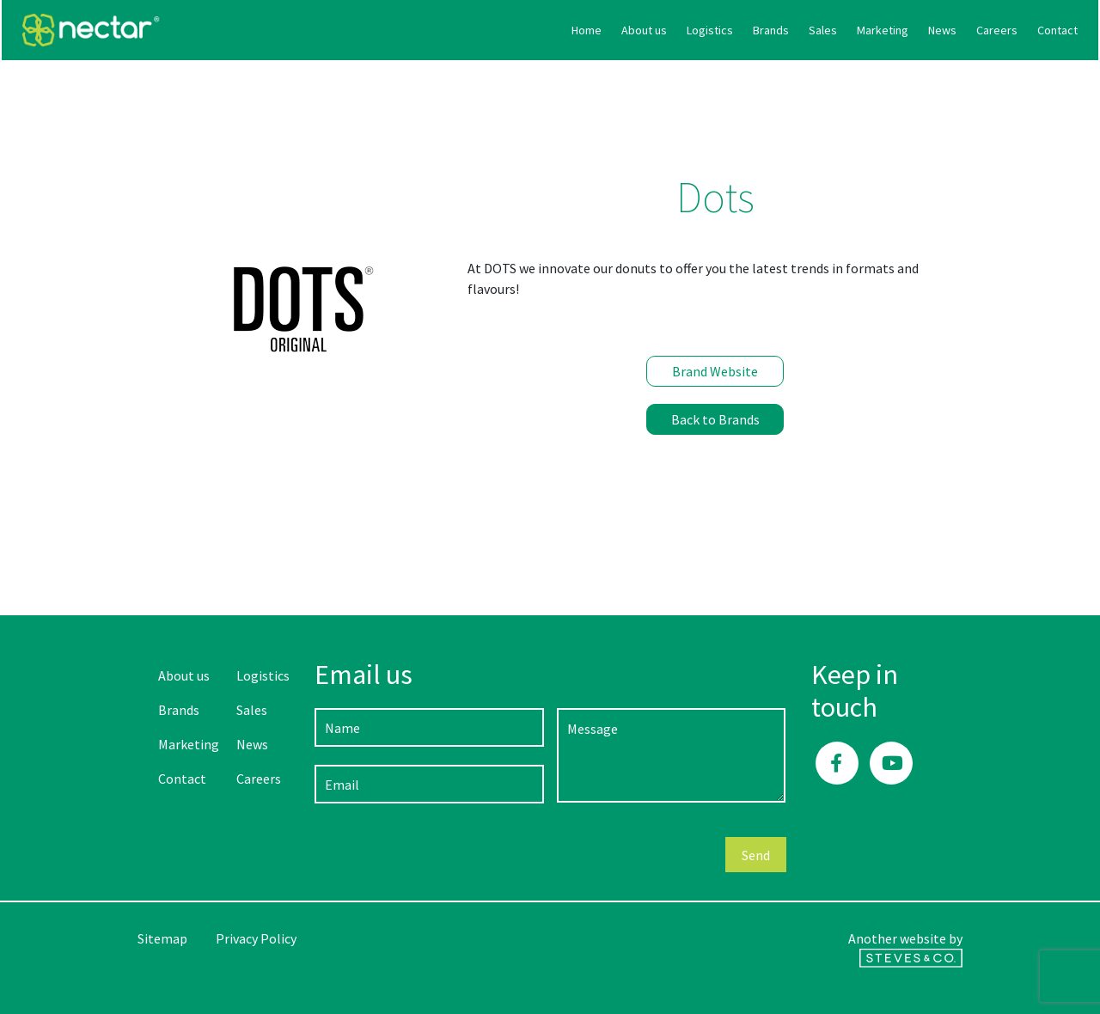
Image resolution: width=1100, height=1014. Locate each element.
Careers (861, 30)
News (806, 30)
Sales (687, 30)
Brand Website (715, 371)
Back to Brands (715, 419)
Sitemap (162, 938)
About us (508, 30)
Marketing (747, 30)
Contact (921, 30)
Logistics (574, 30)
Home (451, 30)
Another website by (905, 949)
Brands (635, 30)
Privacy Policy (256, 938)
